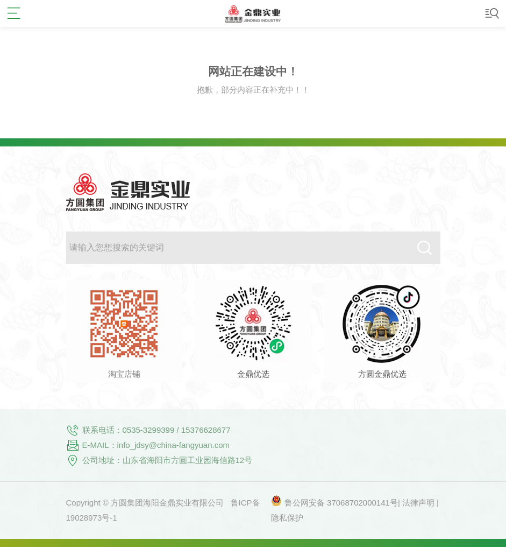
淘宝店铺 (124, 373)
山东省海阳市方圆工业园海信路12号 (188, 460)
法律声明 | (420, 502)
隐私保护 (287, 517)
